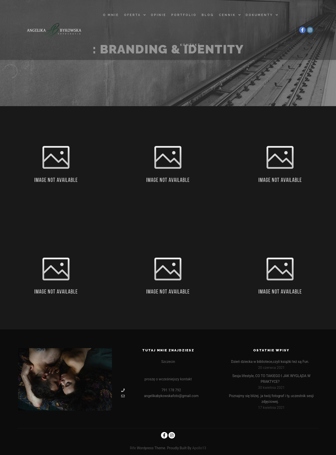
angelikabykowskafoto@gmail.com (160, 396)
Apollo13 (199, 448)
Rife (133, 448)
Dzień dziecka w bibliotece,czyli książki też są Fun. (270, 362)
